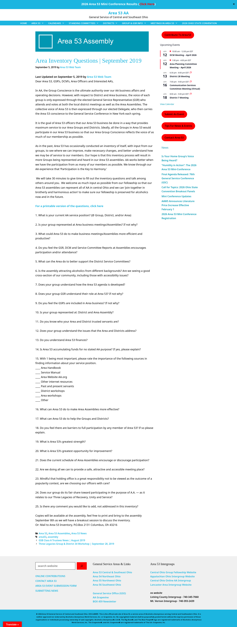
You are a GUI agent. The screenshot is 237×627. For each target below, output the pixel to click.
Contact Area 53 (174, 137)
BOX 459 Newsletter (104, 601)
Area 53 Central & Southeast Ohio (112, 572)
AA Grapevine (101, 597)
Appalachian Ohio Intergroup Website (172, 576)
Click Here (146, 4)
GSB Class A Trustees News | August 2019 (62, 540)
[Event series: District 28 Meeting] (191, 72)
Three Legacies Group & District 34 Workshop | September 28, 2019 (76, 543)
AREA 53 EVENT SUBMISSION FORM (56, 585)
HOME (23, 23)
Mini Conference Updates (176, 196)
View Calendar (167, 104)
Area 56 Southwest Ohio (107, 584)
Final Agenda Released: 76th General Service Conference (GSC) (178, 178)
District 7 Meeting (179, 97)
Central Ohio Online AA (164, 580)
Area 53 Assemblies (59, 533)
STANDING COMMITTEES (85, 23)
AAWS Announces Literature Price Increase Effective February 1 (178, 205)
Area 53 (43, 533)
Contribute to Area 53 (178, 35)
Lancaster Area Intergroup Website (171, 584)
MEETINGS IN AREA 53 (165, 23)
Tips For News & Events (178, 125)
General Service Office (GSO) (109, 593)
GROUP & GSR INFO (135, 23)
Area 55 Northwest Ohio (107, 580)
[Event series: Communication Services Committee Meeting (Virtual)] (191, 81)
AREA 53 (38, 23)
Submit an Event (174, 114)
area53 (42, 536)
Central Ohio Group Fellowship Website (173, 572)
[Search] (82, 566)
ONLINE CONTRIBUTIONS (50, 576)
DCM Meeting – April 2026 (183, 55)
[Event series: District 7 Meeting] (191, 94)
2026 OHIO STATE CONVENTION (199, 23)
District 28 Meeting (180, 76)
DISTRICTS (111, 23)
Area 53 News (79, 533)
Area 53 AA (118, 12)
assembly (53, 536)
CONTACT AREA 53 (46, 581)
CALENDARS (57, 23)
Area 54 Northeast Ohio (106, 576)
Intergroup (184, 580)
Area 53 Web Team (99, 77)
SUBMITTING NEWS (46, 590)
